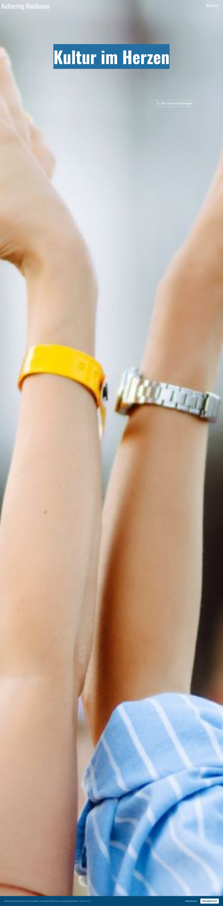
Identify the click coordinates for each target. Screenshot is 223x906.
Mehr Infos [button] (85, 901)
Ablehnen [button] (191, 901)
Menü (212, 6)
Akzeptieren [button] (209, 901)
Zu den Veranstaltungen (174, 103)
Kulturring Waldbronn (26, 6)
